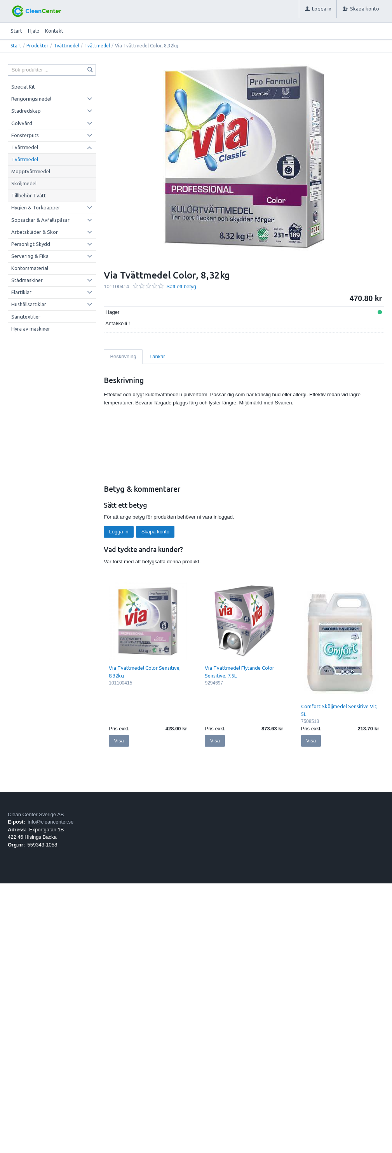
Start (16, 30)
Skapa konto (155, 532)
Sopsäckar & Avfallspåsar (40, 220)
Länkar (157, 356)
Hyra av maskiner (30, 328)
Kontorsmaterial (29, 268)
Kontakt (54, 30)
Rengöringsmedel (31, 98)
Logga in (119, 532)
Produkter (37, 45)
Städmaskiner (27, 280)
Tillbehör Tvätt (28, 195)
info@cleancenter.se (50, 822)
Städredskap (26, 110)
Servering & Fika (30, 256)
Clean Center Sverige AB (36, 814)
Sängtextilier (25, 316)
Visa (119, 741)
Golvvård (21, 123)
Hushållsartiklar (28, 304)
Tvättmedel (66, 45)
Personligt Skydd (30, 244)
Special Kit (23, 86)
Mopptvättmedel (30, 171)
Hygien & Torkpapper (35, 207)
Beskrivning (123, 356)
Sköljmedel (24, 183)
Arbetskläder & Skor (34, 232)
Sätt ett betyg (181, 286)
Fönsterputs (25, 135)
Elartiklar (21, 292)
